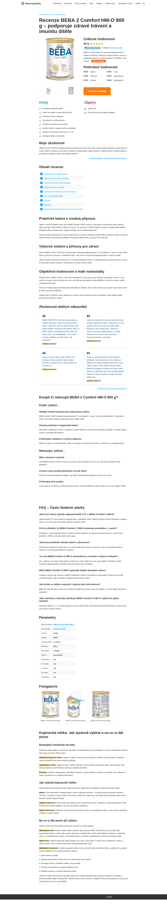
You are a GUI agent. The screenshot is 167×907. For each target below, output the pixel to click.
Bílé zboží (67, 3)
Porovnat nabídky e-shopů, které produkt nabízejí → (108, 159)
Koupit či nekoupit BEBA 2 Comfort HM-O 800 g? (60, 193)
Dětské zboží (110, 3)
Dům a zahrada (80, 3)
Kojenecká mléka (60, 14)
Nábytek (99, 3)
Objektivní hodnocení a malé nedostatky (57, 184)
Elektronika (56, 3)
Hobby (137, 3)
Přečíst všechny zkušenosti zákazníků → (112, 392)
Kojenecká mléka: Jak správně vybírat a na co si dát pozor (64, 210)
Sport (91, 3)
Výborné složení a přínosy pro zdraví (56, 179)
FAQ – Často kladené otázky (53, 197)
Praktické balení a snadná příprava (56, 175)
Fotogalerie (48, 206)
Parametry (47, 201)
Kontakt (109, 904)
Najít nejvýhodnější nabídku (83, 499)
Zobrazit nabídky (97, 91)
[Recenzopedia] (31, 3)
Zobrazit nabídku (99, 61)
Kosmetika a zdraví (125, 3)
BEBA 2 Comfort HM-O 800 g (64, 629)
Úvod (41, 14)
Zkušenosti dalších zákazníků (54, 188)
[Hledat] (144, 3)
